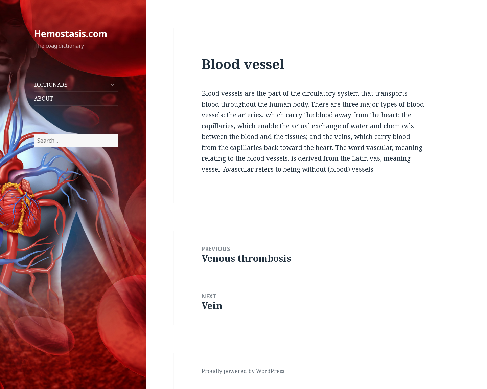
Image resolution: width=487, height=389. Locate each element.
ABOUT (43, 98)
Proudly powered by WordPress (243, 371)
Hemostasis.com (70, 33)
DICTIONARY (51, 84)
